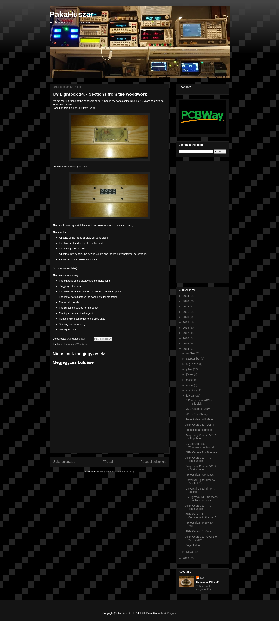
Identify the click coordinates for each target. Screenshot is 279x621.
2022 (186, 306)
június (190, 374)
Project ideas (193, 545)
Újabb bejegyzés (64, 461)
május (190, 379)
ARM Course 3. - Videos (200, 531)
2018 (186, 327)
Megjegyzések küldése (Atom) (117, 471)
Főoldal (108, 461)
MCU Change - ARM (197, 408)
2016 (186, 338)
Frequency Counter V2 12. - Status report (201, 468)
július (189, 369)
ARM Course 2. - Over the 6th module (201, 538)
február (190, 395)
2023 (186, 301)
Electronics (69, 344)
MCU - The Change (197, 414)
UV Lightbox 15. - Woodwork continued (199, 445)
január (190, 551)
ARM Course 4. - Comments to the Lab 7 (201, 516)
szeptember (193, 358)
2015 (186, 343)
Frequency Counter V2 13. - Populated (201, 437)
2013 (186, 558)
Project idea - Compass (199, 474)
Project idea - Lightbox (198, 429)
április (190, 385)
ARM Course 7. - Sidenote (201, 452)
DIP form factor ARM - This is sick (198, 402)
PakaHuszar (72, 14)
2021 (186, 311)
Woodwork (82, 344)
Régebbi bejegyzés (153, 461)
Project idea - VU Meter (199, 419)
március (191, 390)
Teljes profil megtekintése (204, 588)
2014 (186, 348)
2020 (186, 317)
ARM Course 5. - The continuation (198, 507)
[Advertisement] (194, 221)
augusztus (192, 364)
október (191, 353)
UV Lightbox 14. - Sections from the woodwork (201, 499)
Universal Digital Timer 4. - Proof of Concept (201, 481)
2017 (186, 332)
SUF (203, 577)
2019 (186, 322)
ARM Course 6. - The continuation (198, 459)
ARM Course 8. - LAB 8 (199, 424)
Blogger (171, 613)
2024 (186, 295)
